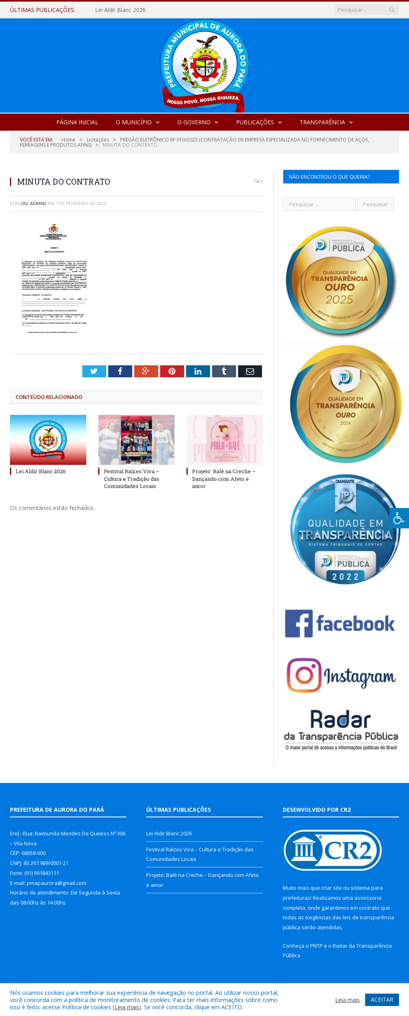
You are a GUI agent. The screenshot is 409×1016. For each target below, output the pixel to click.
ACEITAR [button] (382, 999)
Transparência (322, 122)
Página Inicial (77, 122)
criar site (331, 887)
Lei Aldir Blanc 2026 (120, 10)
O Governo (193, 122)
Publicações (255, 122)
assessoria (367, 897)
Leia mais (127, 1007)
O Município (134, 122)
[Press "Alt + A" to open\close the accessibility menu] (399, 518)
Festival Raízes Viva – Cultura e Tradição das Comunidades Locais (131, 478)
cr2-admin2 (33, 203)
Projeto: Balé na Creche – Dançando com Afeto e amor (224, 478)
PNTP (316, 945)
